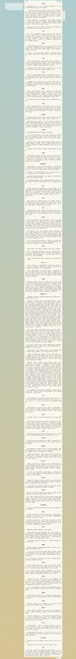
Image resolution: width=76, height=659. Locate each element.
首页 (64, 11)
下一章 (60, 658)
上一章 (57, 658)
